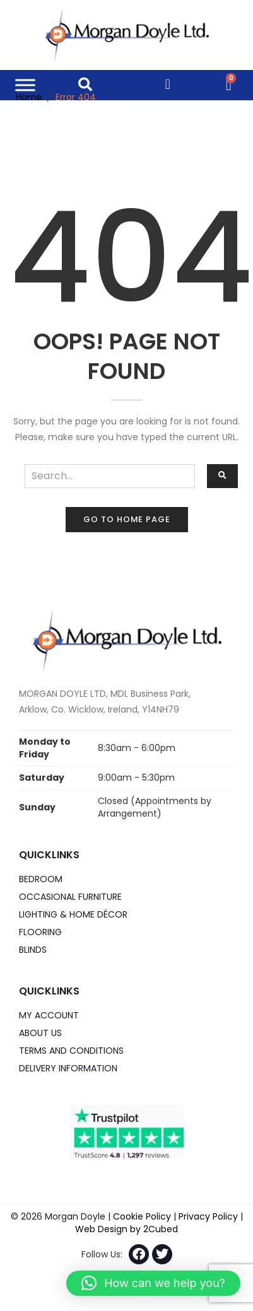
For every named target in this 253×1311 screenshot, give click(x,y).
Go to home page (126, 519)
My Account (49, 1015)
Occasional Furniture (70, 896)
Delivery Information (68, 1068)
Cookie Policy (142, 1216)
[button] (153, 1283)
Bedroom (40, 879)
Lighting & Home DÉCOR (73, 914)
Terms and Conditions (71, 1050)
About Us (40, 1033)
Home (29, 97)
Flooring (40, 932)
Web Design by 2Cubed (126, 1229)
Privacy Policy (208, 1216)
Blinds (33, 949)
